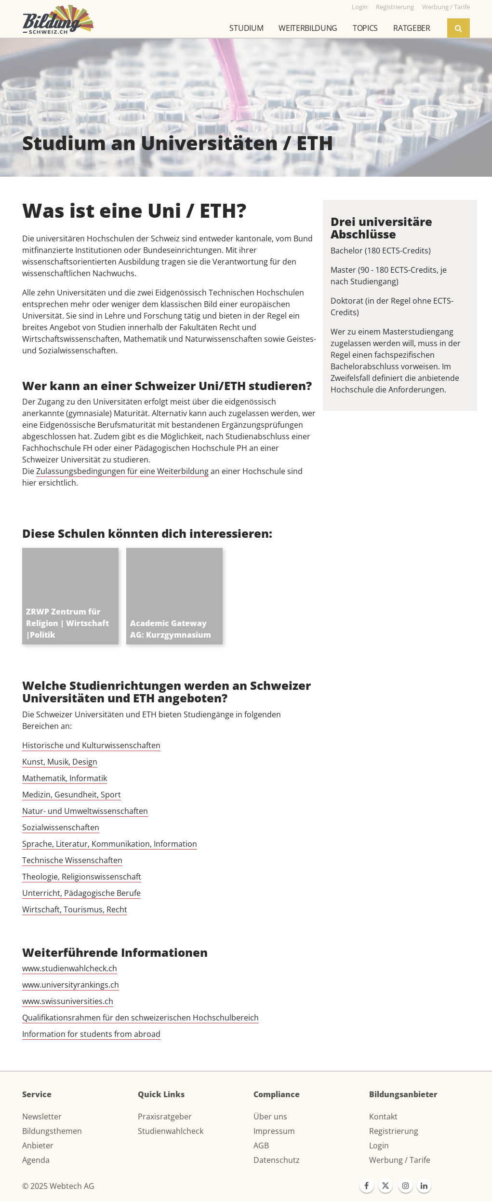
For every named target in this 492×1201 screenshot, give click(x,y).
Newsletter (42, 1116)
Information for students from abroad (91, 1034)
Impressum (274, 1131)
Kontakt (383, 1116)
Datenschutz (276, 1160)
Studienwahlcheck (170, 1131)
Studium (246, 28)
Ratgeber (411, 28)
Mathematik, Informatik (64, 778)
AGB (261, 1145)
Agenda (36, 1160)
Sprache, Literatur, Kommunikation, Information (109, 843)
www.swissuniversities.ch (67, 1001)
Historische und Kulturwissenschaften (91, 745)
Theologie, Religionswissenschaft (81, 876)
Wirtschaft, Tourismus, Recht (74, 909)
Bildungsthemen (52, 1131)
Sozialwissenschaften (60, 827)
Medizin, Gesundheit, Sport (71, 794)
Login (379, 1145)
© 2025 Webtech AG (58, 1186)
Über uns (270, 1116)
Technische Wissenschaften (72, 860)
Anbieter (37, 1145)
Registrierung (393, 1131)
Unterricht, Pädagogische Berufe (81, 893)
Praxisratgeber (165, 1116)
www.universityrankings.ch (70, 984)
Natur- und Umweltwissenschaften (85, 811)
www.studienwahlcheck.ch (69, 968)
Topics (365, 28)
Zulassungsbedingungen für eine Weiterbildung (122, 471)
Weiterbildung (308, 28)
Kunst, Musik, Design (59, 761)
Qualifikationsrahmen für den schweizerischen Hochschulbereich (140, 1017)
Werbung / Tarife (399, 1160)
